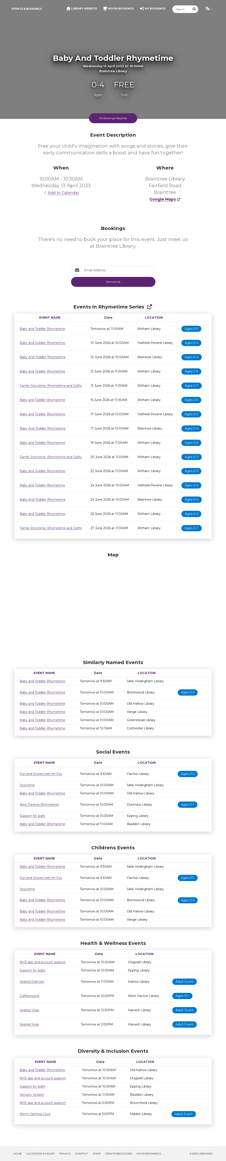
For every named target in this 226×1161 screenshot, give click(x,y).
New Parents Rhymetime (39, 804)
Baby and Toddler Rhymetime (42, 329)
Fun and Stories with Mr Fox (41, 774)
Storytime (27, 785)
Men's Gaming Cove (35, 1114)
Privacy (65, 1153)
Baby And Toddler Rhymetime (43, 357)
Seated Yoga (29, 1010)
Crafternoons (29, 996)
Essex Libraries (201, 1153)
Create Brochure (118, 1153)
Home (17, 1153)
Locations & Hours (40, 1153)
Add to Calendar (61, 192)
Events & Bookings (27, 8)
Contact (81, 1153)
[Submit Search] (194, 9)
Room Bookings (149, 1153)
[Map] (113, 605)
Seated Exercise (32, 982)
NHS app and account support (43, 962)
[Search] (181, 9)
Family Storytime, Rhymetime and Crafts (51, 386)
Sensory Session (32, 1095)
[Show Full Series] (149, 307)
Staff (97, 1153)
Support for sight (32, 816)
